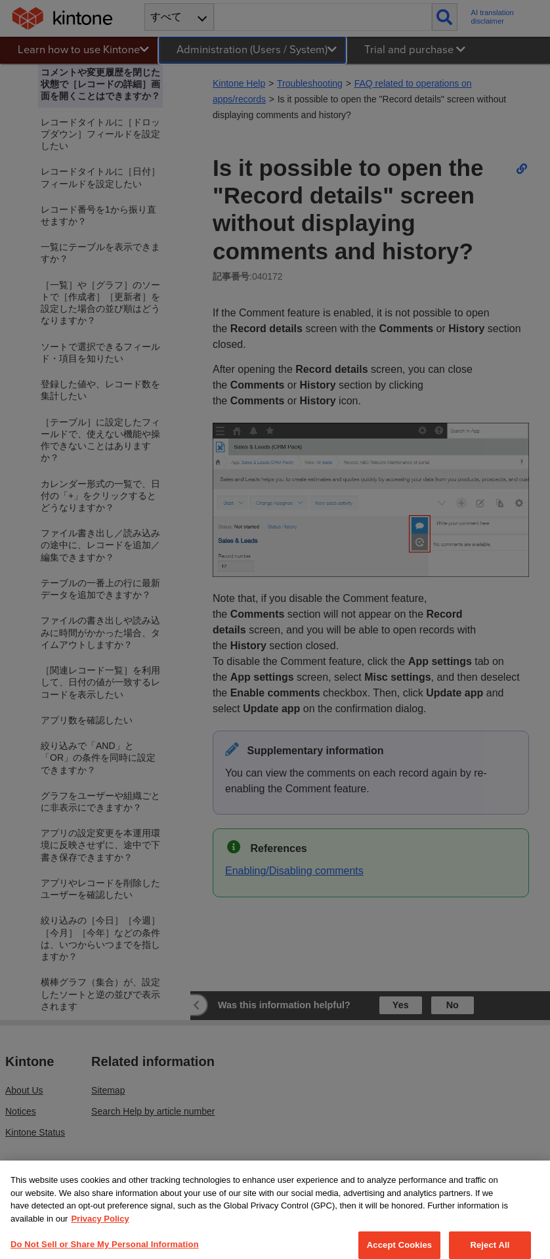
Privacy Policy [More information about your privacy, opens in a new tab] (100, 1231)
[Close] (529, 1194)
